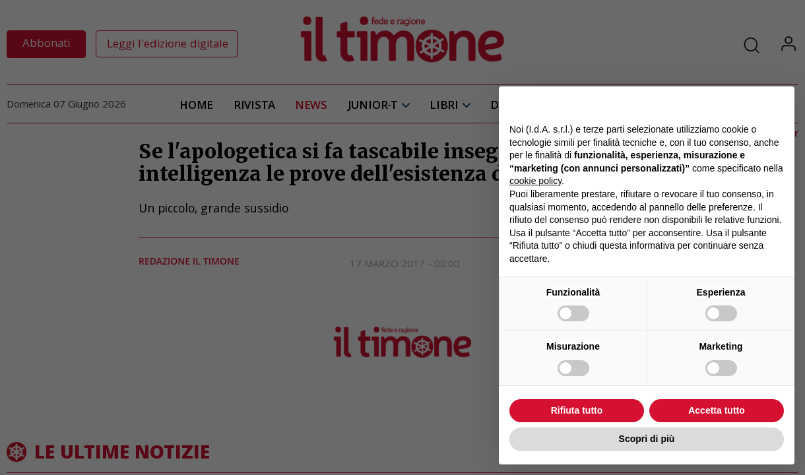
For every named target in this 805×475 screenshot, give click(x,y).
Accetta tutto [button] (716, 410)
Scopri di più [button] (647, 438)
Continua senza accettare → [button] (723, 103)
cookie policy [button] (535, 180)
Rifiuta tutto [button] (577, 410)
